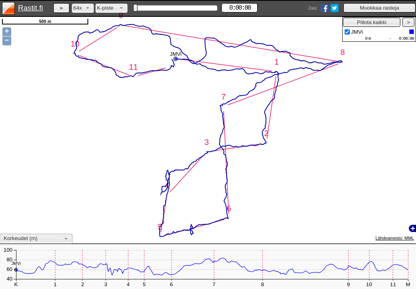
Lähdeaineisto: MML (394, 238)
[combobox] (83, 8)
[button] (379, 7)
